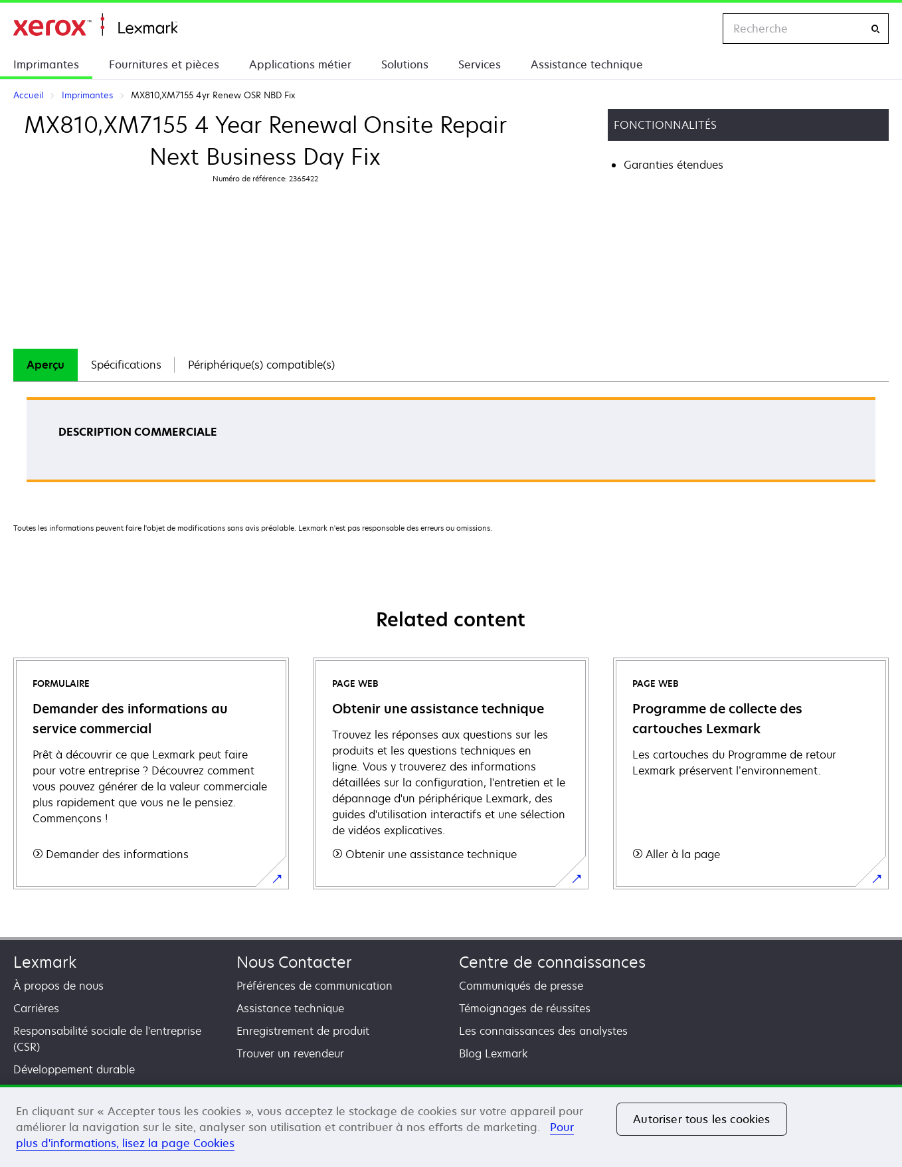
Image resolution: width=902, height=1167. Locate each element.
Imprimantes (46, 64)
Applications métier (300, 64)
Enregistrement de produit (302, 1031)
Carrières (36, 1008)
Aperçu (45, 364)
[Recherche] (875, 29)
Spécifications (126, 364)
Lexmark (44, 962)
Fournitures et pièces (164, 64)
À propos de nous (58, 985)
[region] (451, 1126)
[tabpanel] (451, 444)
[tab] (45, 365)
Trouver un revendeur (290, 1053)
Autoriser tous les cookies (701, 1119)
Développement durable (74, 1069)
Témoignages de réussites (524, 1008)
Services (479, 64)
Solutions (404, 64)
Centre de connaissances (552, 962)
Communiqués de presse (521, 985)
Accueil (95, 25)
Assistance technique (587, 64)
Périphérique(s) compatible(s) (261, 364)
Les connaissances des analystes (543, 1031)
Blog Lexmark (493, 1053)
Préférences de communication (314, 985)
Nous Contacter (294, 962)
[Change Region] (699, 28)
